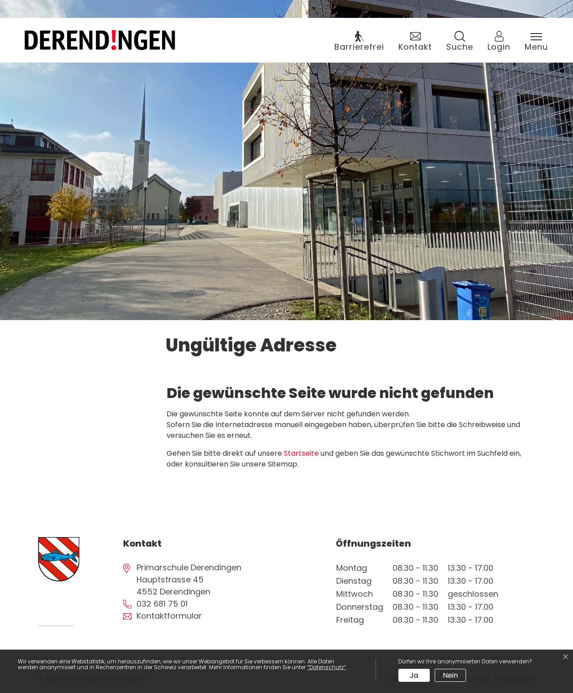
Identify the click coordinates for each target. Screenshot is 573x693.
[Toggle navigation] (536, 42)
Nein (450, 675)
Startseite (301, 453)
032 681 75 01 (162, 603)
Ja (414, 675)
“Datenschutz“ (326, 667)
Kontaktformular (169, 615)
